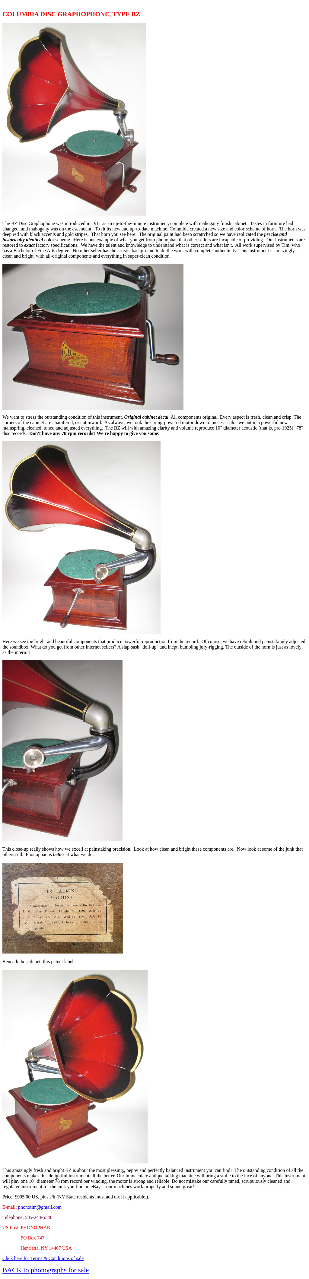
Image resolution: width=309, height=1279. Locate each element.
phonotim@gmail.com (40, 1207)
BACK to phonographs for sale (45, 1270)
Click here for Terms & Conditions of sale (43, 1258)
